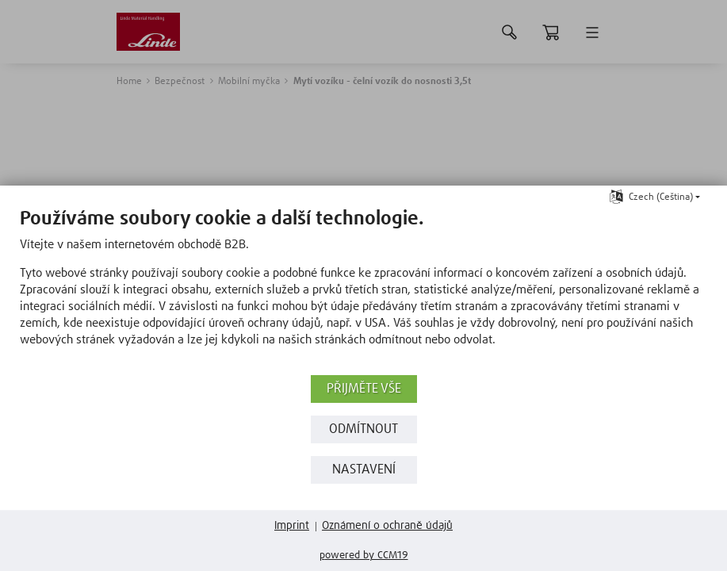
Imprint (291, 525)
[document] (363, 289)
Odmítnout (363, 429)
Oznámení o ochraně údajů (387, 525)
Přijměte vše (364, 389)
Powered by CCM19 (363, 555)
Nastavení (364, 470)
